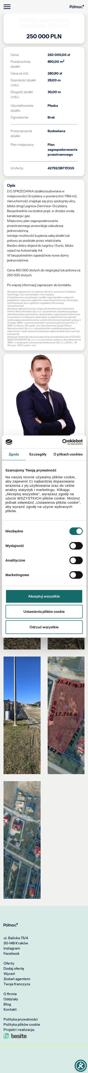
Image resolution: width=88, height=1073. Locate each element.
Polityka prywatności (21, 1019)
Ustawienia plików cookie (44, 611)
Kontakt (10, 1009)
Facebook (11, 953)
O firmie (10, 994)
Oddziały (11, 999)
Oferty (9, 963)
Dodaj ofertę (14, 968)
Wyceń (9, 974)
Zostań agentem (17, 979)
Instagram (12, 948)
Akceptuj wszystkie (44, 596)
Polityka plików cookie (22, 1024)
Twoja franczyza (17, 984)
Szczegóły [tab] (37, 454)
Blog (7, 1004)
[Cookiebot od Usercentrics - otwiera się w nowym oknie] (63, 442)
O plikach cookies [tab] (68, 454)
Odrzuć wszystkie (44, 627)
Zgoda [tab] (14, 454)
